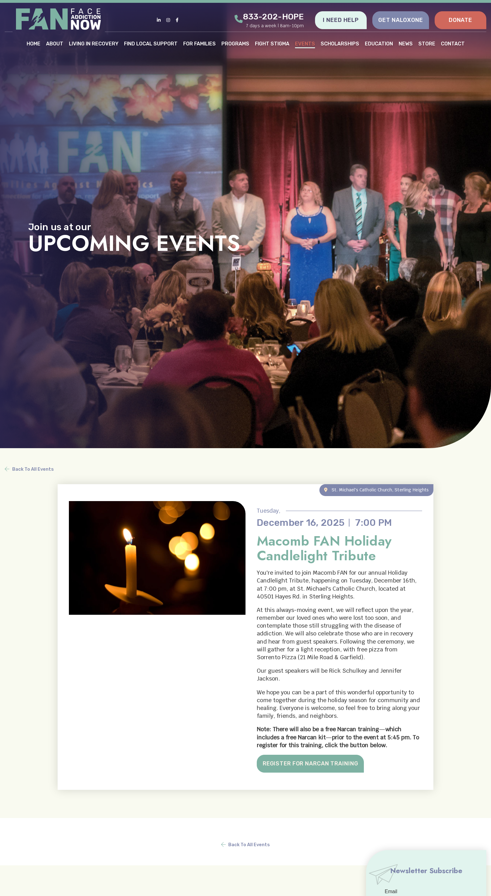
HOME (33, 43)
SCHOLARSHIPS (340, 43)
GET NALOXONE (400, 20)
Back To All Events (33, 469)
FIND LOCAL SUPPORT (151, 43)
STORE (426, 43)
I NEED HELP (341, 20)
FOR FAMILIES (199, 43)
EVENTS (305, 43)
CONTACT (453, 43)
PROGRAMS (235, 43)
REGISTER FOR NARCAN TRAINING (311, 763)
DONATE (460, 20)
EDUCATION (379, 43)
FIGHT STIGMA (272, 43)
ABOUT (54, 43)
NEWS (406, 43)
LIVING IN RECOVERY (93, 43)
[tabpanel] (245, 224)
